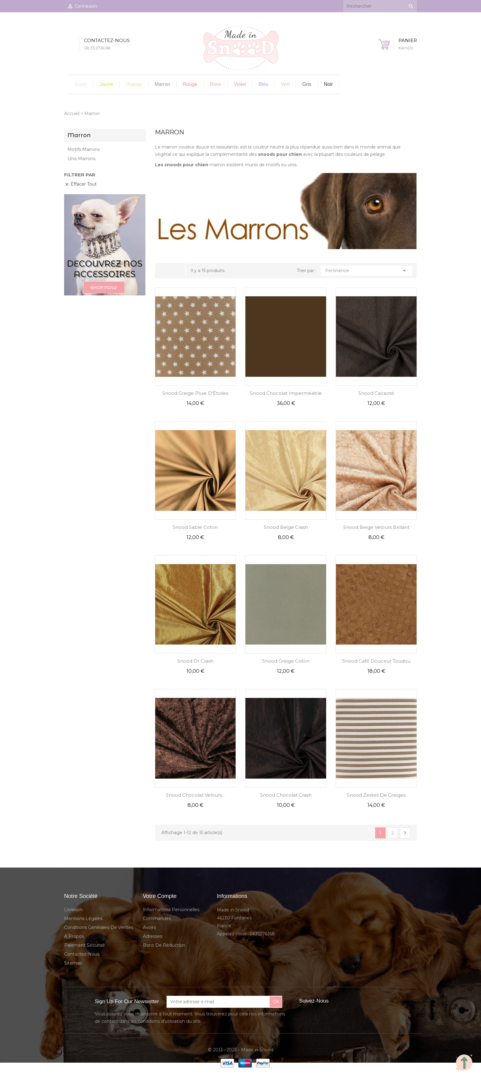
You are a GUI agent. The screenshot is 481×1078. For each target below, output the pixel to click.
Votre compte (160, 896)
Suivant (405, 832)
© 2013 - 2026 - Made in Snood (240, 1050)
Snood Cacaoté (376, 393)
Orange (134, 84)
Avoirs (149, 927)
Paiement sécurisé (84, 945)
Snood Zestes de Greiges (376, 795)
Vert (285, 84)
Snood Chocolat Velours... (195, 795)
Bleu (263, 84)
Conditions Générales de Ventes (98, 927)
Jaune (106, 84)
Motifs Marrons (83, 149)
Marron (162, 84)
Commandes (157, 918)
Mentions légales (83, 918)
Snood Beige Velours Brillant (376, 527)
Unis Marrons (81, 158)
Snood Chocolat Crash (286, 795)
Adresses (152, 936)
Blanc (81, 84)
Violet (240, 84)
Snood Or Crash (195, 661)
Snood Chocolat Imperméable (286, 393)
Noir (328, 84)
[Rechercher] (380, 6)
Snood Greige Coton (286, 661)
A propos (74, 936)
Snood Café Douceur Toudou (376, 661)
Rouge (190, 84)
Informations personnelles (171, 909)
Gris (306, 84)
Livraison (73, 909)
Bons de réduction (164, 945)
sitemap (73, 963)
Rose (215, 84)
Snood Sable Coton (195, 527)
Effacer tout (80, 184)
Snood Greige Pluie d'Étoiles (195, 393)
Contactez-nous (81, 954)
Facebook (340, 1001)
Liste (175, 270)
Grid (166, 270)
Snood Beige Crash (286, 527)
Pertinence (366, 270)
